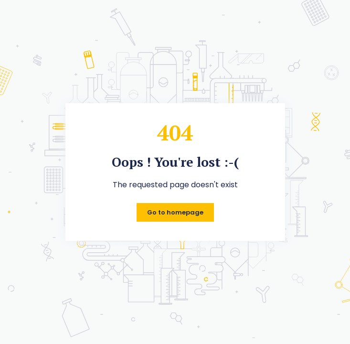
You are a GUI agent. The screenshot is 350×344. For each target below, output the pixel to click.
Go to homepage (175, 212)
